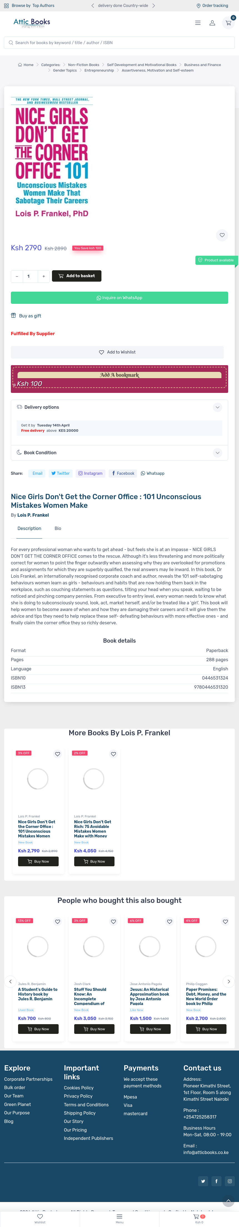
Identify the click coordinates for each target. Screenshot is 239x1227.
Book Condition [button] (36, 452)
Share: (17, 473)
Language (21, 668)
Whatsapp (152, 473)
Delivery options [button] (38, 407)
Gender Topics (65, 70)
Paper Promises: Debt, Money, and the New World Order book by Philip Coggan (206, 993)
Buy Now (38, 861)
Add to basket (76, 275)
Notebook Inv (204, 1201)
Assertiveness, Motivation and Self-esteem (158, 70)
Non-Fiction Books (83, 65)
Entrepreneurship (99, 70)
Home (26, 65)
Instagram (90, 473)
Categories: (51, 65)
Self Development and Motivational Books (141, 65)
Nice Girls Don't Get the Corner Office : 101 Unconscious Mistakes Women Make (36, 831)
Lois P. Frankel (29, 816)
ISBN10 (18, 678)
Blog (8, 1110)
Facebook (123, 473)
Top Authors (43, 5)
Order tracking (212, 5)
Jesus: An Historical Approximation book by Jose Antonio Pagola (149, 991)
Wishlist (117, 352)
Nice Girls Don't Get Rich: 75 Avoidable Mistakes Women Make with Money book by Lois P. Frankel (92, 834)
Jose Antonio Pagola (146, 978)
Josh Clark (82, 978)
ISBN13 (18, 687)
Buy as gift (26, 316)
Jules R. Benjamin (32, 978)
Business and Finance (202, 65)
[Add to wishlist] (222, 235)
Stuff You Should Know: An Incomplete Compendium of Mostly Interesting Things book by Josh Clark (94, 998)
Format (18, 650)
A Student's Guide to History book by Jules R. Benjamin (38, 989)
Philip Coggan (197, 978)
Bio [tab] (57, 528)
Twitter (60, 473)
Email (37, 473)
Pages (17, 659)
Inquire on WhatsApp (119, 297)
